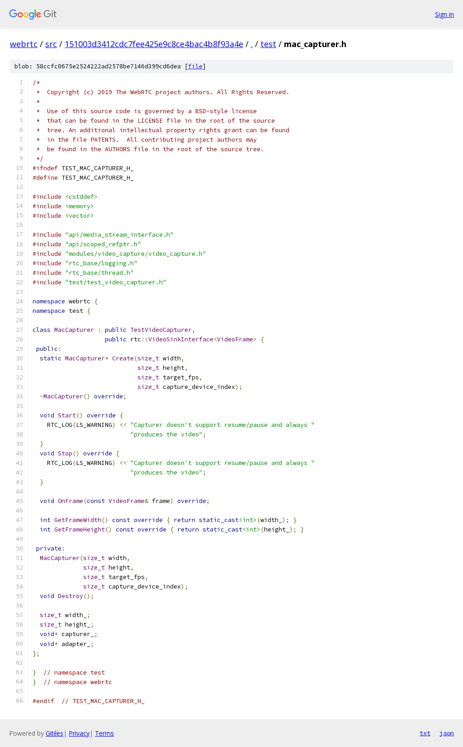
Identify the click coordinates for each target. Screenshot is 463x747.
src (51, 43)
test (268, 43)
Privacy (79, 733)
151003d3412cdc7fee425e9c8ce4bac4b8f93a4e (154, 43)
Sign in (444, 14)
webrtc (24, 43)
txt (425, 733)
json (446, 733)
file (195, 66)
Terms (104, 733)
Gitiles (54, 733)
